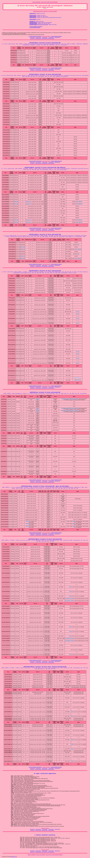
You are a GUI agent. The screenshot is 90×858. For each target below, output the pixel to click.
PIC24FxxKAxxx (32, 37)
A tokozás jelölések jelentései (34, 27)
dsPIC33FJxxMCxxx (51, 38)
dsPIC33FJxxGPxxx (45, 38)
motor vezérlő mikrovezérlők (39, 24)
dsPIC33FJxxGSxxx (38, 38)
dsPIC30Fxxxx (32, 38)
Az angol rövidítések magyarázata (35, 26)
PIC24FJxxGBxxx (44, 37)
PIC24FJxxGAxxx (38, 37)
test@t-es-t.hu (13, 856)
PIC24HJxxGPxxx (57, 37)
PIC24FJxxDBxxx (51, 37)
